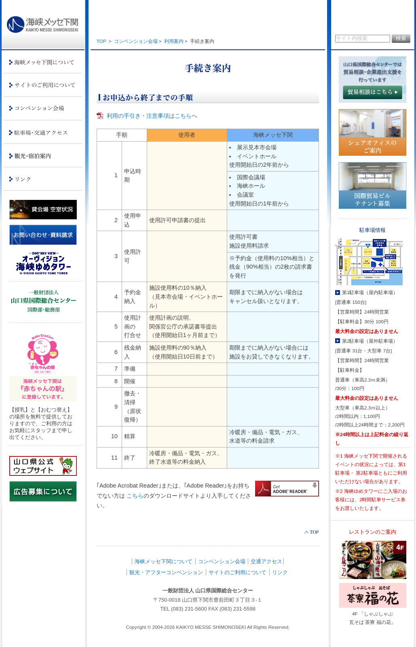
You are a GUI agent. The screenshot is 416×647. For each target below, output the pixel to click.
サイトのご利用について (237, 572)
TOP (101, 41)
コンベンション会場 (136, 41)
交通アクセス (266, 561)
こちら (135, 495)
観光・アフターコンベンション (166, 572)
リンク (280, 572)
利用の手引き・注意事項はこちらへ (152, 115)
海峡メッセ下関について (163, 561)
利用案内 (174, 41)
